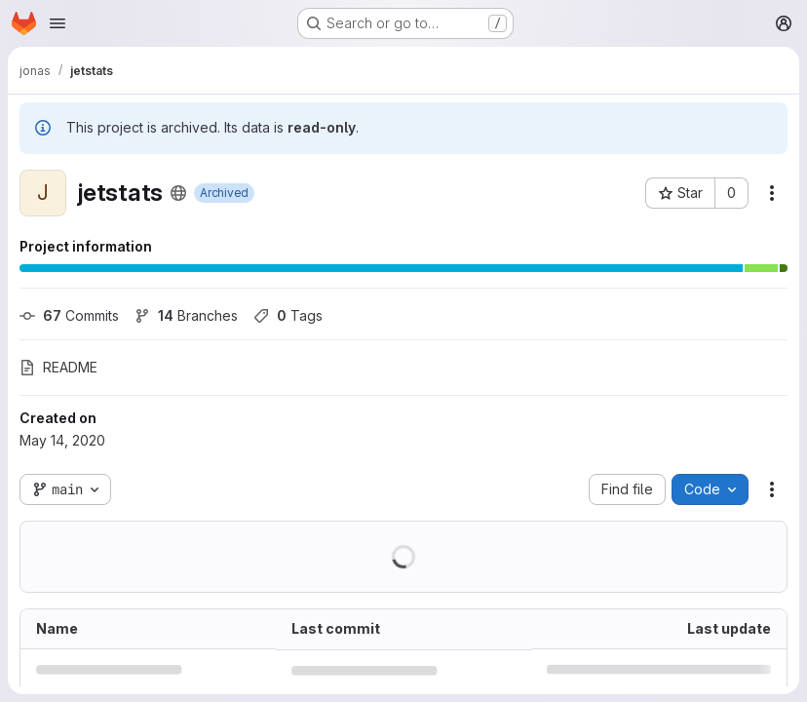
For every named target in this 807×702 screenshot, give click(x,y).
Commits (69, 315)
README (58, 367)
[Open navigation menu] (57, 23)
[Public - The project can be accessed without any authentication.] (178, 193)
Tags (288, 315)
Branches (186, 315)
